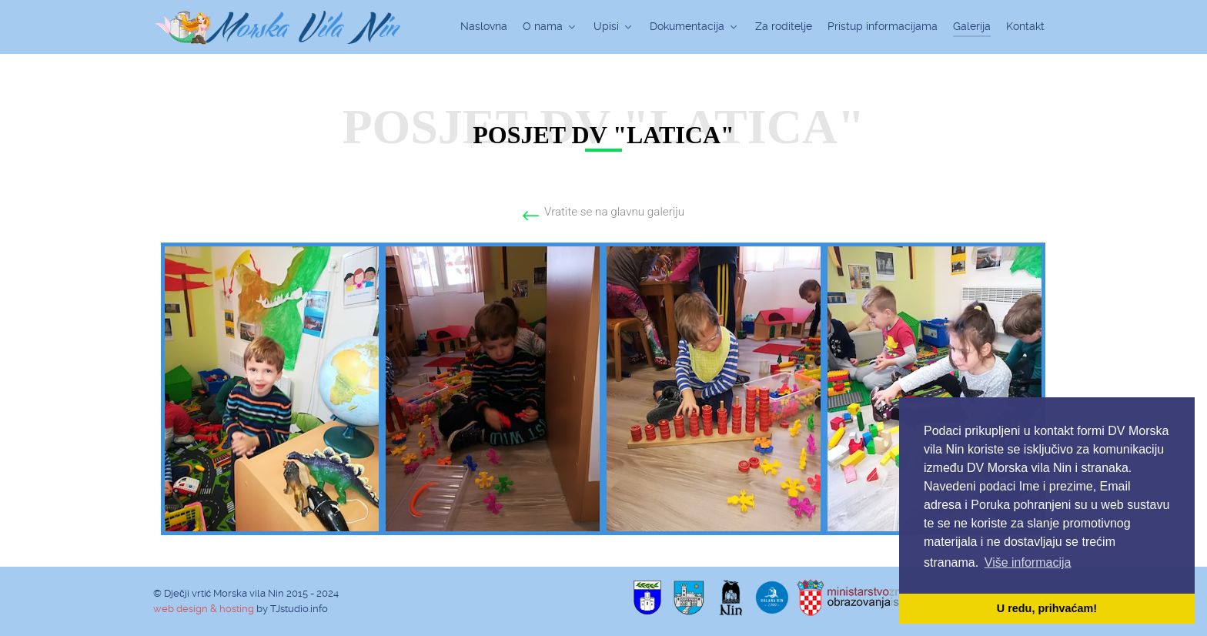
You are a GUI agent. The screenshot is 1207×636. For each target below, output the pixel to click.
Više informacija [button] (1028, 562)
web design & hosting (203, 608)
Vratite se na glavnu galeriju (614, 212)
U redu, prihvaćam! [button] (1047, 608)
